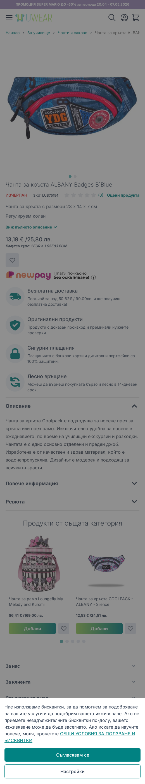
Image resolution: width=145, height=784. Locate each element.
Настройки (72, 771)
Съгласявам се (72, 755)
